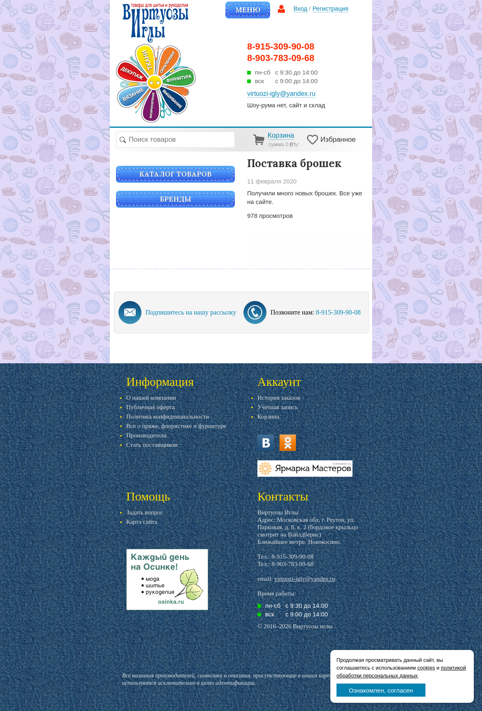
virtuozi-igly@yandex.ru (304, 578)
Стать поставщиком (152, 445)
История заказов (278, 397)
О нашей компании (151, 397)
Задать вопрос (144, 512)
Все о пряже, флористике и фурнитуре (176, 426)
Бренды (175, 199)
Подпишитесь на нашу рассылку (191, 312)
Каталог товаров (175, 174)
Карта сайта (141, 522)
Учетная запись (277, 407)
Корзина (268, 416)
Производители (146, 435)
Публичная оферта (150, 407)
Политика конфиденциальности (167, 416)
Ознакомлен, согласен (381, 690)
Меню (247, 9)
